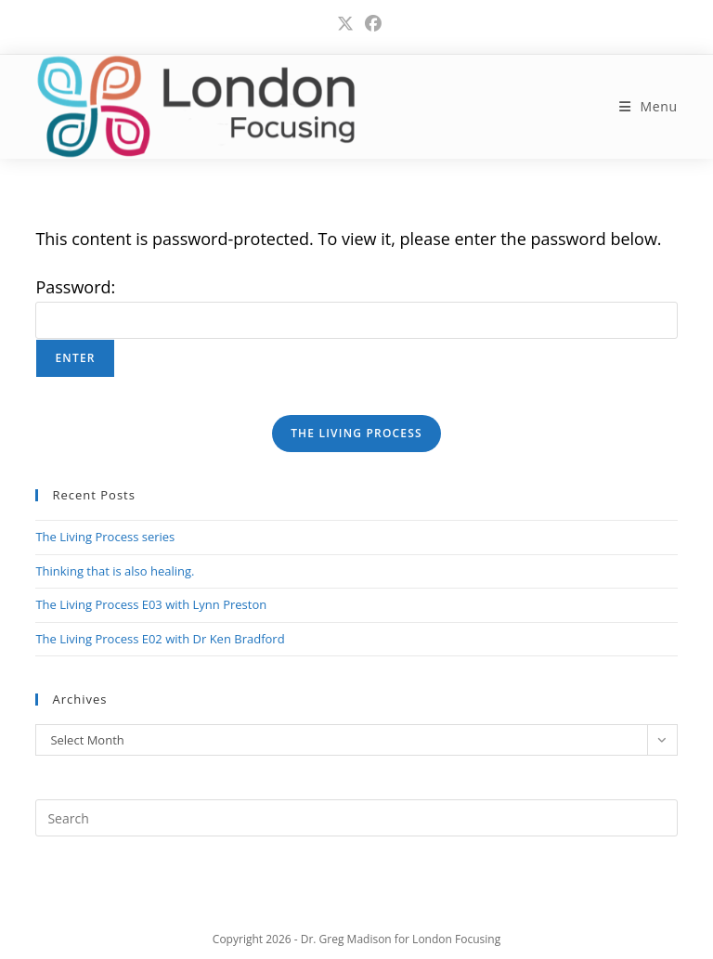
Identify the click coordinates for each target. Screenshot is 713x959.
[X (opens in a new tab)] (345, 23)
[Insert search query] (356, 817)
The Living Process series (105, 536)
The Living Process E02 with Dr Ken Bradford (159, 638)
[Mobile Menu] (648, 106)
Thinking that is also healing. (114, 571)
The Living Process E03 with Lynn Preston (150, 604)
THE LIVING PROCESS (356, 433)
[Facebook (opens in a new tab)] (370, 23)
